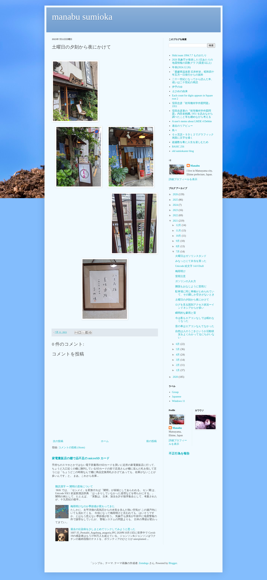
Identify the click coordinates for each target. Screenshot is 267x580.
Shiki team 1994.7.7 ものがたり (189, 55)
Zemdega (144, 563)
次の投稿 (58, 441)
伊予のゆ (177, 86)
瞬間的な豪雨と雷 (185, 312)
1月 (178, 370)
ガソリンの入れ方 (185, 281)
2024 (176, 205)
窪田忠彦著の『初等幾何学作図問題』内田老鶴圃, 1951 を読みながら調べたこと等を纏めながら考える (192, 113)
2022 (176, 215)
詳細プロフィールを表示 (183, 179)
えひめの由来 (180, 91)
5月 (178, 349)
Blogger (173, 563)
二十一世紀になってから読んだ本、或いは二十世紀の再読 (193, 81)
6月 (178, 344)
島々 (174, 130)
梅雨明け (180, 271)
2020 (176, 377)
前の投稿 (151, 441)
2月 (178, 365)
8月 (178, 246)
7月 (178, 251)
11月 (179, 230)
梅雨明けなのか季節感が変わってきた (92, 506)
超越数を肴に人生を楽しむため (190, 142)
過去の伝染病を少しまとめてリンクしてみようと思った (102, 529)
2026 (176, 194)
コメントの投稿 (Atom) (71, 447)
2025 (176, 199)
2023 (176, 210)
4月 (178, 354)
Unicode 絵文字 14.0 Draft (189, 266)
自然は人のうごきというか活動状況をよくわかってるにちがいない (194, 334)
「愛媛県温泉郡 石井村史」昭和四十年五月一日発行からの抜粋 (193, 73)
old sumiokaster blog (183, 151)
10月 (179, 235)
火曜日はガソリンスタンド (190, 256)
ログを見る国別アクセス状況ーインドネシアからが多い (194, 306)
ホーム (105, 441)
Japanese (176, 396)
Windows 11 (178, 401)
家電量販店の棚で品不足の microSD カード (80, 458)
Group (175, 392)
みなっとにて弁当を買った (190, 261)
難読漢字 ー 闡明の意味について (74, 486)
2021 (176, 220)
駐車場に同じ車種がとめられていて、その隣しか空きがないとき (194, 293)
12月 (179, 225)
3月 (178, 359)
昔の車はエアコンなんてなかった (194, 326)
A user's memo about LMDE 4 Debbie (192, 121)
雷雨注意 (180, 276)
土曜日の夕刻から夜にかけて (192, 299)
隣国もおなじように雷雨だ (190, 286)
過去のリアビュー (182, 125)
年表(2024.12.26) (181, 67)
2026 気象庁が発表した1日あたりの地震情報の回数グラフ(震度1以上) (192, 61)
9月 (178, 241)
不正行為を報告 (179, 453)
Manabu (195, 165)
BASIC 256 (178, 146)
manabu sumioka (82, 17)
